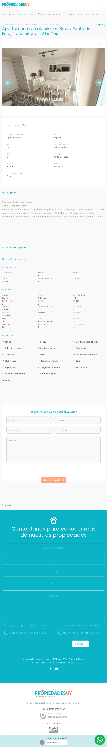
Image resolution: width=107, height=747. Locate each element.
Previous (8, 83)
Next (99, 83)
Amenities (53, 335)
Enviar (81, 644)
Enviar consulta (54, 480)
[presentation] (54, 470)
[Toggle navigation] (102, 5)
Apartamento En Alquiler (24, 14)
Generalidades (53, 290)
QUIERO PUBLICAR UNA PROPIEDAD (81, 626)
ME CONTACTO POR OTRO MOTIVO (81, 633)
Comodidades (53, 268)
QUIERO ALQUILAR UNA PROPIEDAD (28, 626)
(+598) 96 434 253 (65, 663)
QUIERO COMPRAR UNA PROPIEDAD (27, 633)
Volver (7, 505)
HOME (5, 14)
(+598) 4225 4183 (42, 663)
